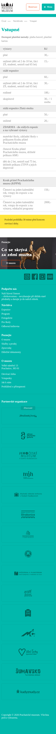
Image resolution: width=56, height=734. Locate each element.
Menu (49, 7)
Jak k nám (6, 382)
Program (5, 313)
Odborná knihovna (10, 326)
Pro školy (6, 322)
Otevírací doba (8, 374)
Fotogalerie (6, 318)
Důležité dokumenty (11, 352)
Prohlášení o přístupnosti (13, 386)
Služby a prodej (8, 343)
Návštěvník (18, 21)
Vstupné (33, 21)
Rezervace (33, 7)
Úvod (3, 21)
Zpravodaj (6, 348)
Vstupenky (6, 378)
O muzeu (11, 263)
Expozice (5, 309)
